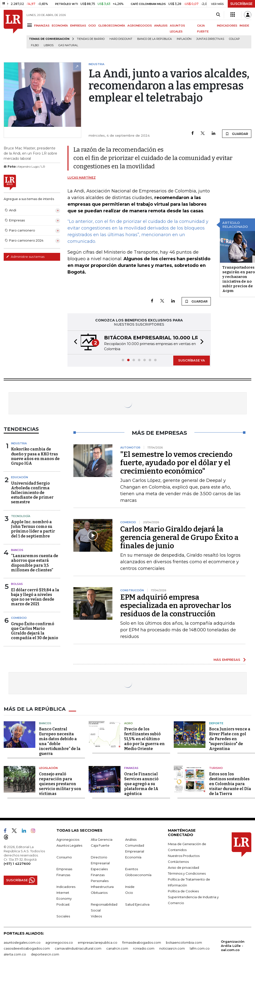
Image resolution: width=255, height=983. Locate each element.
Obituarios (99, 893)
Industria (19, 443)
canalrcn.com (117, 948)
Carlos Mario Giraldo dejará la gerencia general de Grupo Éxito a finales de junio (179, 537)
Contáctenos (178, 862)
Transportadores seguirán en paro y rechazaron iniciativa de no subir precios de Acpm (238, 279)
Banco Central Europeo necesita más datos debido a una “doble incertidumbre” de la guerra (60, 741)
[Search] (218, 14)
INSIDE (244, 25)
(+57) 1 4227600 (17, 864)
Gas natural (68, 45)
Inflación (184, 39)
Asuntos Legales (69, 845)
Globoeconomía (138, 875)
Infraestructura (102, 887)
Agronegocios (67, 839)
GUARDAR (236, 134)
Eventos (131, 869)
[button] (74, 342)
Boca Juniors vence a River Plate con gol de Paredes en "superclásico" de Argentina (229, 739)
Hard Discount (120, 39)
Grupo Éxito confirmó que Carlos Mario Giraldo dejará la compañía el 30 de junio (34, 631)
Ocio (129, 893)
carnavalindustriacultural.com (78, 948)
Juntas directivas (210, 39)
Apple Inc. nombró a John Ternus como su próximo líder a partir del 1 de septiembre (33, 529)
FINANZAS (42, 25)
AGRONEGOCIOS (139, 25)
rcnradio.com (143, 948)
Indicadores (65, 887)
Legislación (48, 768)
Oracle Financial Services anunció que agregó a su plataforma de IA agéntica (141, 784)
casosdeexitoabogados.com (27, 948)
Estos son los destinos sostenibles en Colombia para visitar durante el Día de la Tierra (230, 784)
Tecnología (20, 516)
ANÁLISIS (161, 25)
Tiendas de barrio (91, 39)
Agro (128, 723)
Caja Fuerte (100, 845)
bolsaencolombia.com (184, 942)
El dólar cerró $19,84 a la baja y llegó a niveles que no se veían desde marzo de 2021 (35, 597)
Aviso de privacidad (183, 867)
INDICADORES (227, 25)
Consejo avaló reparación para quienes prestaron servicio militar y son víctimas (60, 784)
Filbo (35, 45)
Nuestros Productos (184, 856)
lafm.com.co (200, 948)
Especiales (99, 869)
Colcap (234, 39)
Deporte (216, 723)
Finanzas (131, 768)
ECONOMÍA (60, 25)
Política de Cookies (183, 891)
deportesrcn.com (45, 954)
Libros (49, 45)
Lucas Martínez (81, 177)
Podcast (63, 904)
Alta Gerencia (101, 839)
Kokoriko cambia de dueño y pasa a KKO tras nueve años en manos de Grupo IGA (35, 456)
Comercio (19, 618)
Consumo (64, 857)
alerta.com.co (15, 954)
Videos (96, 916)
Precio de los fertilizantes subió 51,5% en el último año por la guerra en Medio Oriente (144, 739)
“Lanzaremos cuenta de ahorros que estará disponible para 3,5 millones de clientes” (34, 562)
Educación (19, 477)
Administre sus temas (25, 257)
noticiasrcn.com (172, 948)
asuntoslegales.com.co (22, 942)
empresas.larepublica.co (97, 942)
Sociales (63, 916)
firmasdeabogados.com (141, 942)
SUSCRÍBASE (241, 3)
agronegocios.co (59, 942)
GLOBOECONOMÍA (111, 25)
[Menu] (30, 25)
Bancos (17, 550)
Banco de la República (154, 39)
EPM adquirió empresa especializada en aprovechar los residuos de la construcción (175, 605)
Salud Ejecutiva (137, 904)
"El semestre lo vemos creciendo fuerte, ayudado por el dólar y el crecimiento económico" (176, 463)
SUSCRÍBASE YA (191, 360)
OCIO (92, 25)
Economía (133, 857)
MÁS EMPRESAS (227, 660)
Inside (129, 887)
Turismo (216, 768)
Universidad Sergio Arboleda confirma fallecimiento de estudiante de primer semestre (32, 493)
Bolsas (17, 584)
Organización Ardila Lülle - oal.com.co (232, 946)
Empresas (64, 869)
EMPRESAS (78, 25)
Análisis (130, 839)
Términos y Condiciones (187, 873)
